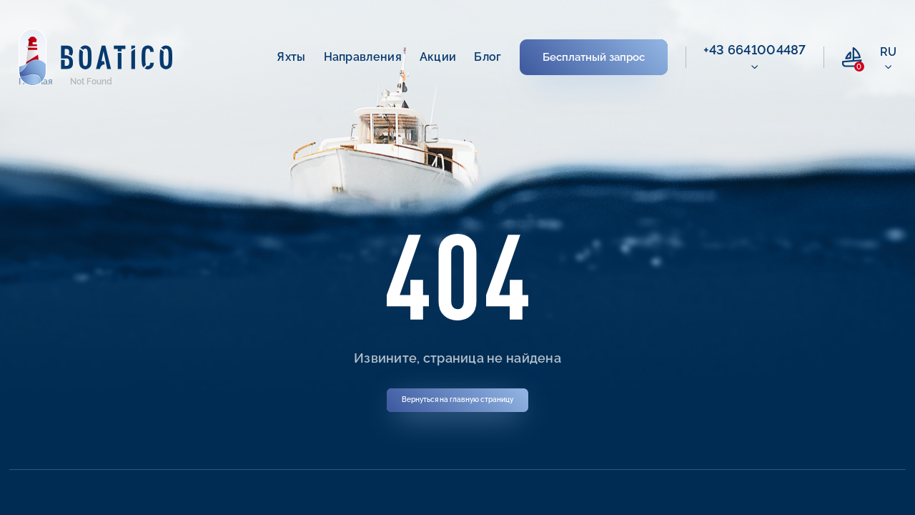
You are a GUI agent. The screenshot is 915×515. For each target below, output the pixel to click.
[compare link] (852, 57)
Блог (487, 57)
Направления (363, 57)
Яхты (291, 57)
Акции (438, 57)
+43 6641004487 (754, 49)
